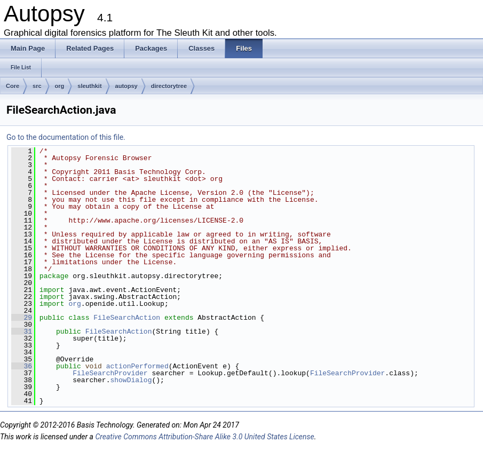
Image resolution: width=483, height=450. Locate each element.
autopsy (126, 86)
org (60, 86)
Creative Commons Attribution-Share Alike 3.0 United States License (204, 436)
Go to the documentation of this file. (65, 137)
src (37, 86)
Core (12, 86)
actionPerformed (137, 366)
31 (21, 331)
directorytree (169, 86)
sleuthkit (89, 86)
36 (21, 366)
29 (21, 317)
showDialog (131, 380)
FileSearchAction (126, 317)
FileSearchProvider (110, 373)
